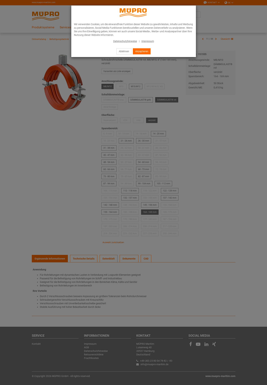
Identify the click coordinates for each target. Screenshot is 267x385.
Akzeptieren (141, 51)
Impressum (147, 41)
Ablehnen (124, 51)
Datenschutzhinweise (125, 41)
